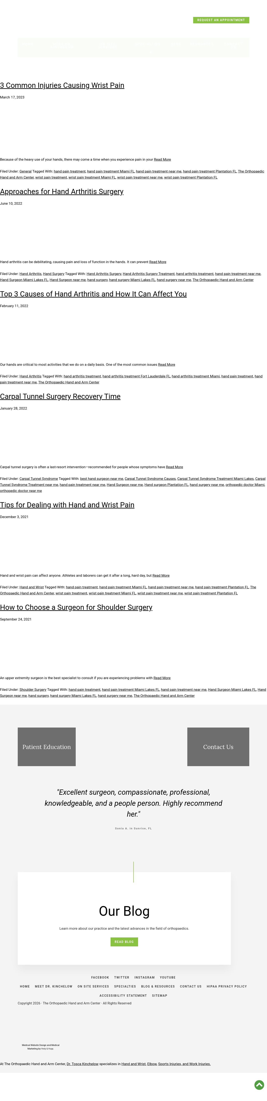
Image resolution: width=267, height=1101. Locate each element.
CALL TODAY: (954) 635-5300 (45, 21)
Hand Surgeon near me (68, 280)
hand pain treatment (70, 171)
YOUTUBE (174, 984)
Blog (175, 46)
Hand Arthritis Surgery (104, 274)
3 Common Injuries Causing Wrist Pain (62, 85)
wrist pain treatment (51, 177)
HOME (37, 1002)
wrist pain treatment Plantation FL (191, 177)
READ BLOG (124, 943)
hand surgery (97, 280)
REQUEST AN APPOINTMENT (221, 20)
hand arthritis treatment (195, 274)
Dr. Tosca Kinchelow (83, 1092)
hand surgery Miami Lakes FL (132, 280)
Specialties (148, 46)
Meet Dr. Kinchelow (63, 47)
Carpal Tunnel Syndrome (39, 479)
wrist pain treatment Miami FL (92, 177)
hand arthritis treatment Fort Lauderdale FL (136, 376)
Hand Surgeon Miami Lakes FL (24, 280)
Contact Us (233, 47)
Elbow (152, 1092)
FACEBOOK (94, 984)
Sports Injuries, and (173, 1092)
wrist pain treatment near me (139, 177)
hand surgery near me (174, 280)
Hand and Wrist (32, 587)
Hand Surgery (53, 274)
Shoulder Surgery (33, 689)
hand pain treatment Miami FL (110, 171)
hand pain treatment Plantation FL (209, 171)
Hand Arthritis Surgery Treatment (149, 274)
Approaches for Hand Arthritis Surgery (61, 191)
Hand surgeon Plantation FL (166, 485)
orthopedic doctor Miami (244, 485)
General (26, 171)
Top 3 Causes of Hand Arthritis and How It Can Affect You (93, 294)
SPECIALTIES (150, 1002)
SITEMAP (186, 1019)
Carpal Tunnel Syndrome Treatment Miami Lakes (215, 479)
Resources (201, 46)
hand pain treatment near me (158, 171)
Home (28, 46)
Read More (162, 159)
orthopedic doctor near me (21, 491)
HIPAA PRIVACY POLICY (93, 1019)
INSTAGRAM (147, 984)
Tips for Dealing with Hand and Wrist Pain (67, 505)
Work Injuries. (200, 1092)
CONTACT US (224, 1002)
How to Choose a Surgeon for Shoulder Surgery (76, 607)
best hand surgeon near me (101, 479)
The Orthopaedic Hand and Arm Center (223, 280)
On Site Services (110, 47)
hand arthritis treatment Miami (196, 376)
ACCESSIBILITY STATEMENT (146, 1019)
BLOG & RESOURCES (187, 1002)
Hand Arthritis (31, 274)
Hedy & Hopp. (47, 1077)
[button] (259, 1085)
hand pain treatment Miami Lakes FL (130, 689)
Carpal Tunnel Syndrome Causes (150, 479)
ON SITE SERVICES (114, 1002)
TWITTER (119, 984)
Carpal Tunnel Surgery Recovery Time (60, 396)
